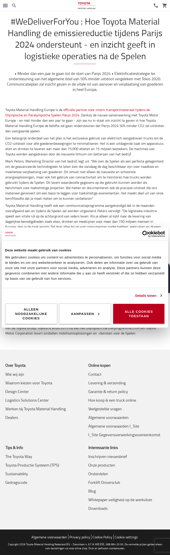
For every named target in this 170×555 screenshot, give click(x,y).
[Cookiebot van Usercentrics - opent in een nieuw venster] (145, 234)
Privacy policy (80, 537)
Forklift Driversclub (104, 482)
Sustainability (16, 473)
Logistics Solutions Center (27, 400)
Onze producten (101, 465)
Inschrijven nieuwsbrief (107, 456)
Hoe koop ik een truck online (112, 400)
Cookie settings (126, 537)
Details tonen (145, 295)
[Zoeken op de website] (14, 5)
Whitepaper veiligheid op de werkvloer (120, 499)
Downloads (98, 508)
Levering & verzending (107, 382)
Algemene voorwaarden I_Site (113, 426)
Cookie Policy (102, 537)
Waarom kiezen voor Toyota (28, 382)
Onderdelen (98, 473)
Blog (92, 491)
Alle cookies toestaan (139, 313)
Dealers (11, 417)
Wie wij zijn (14, 374)
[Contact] (155, 5)
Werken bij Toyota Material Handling (35, 408)
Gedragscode (16, 482)
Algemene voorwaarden (108, 417)
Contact (94, 374)
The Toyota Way (18, 456)
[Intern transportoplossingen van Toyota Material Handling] (86, 5)
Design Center (17, 391)
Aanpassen (85, 313)
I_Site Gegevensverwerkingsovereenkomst (124, 434)
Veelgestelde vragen (105, 408)
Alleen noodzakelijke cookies (31, 313)
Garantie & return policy (108, 391)
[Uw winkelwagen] (164, 5)
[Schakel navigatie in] (5, 5)
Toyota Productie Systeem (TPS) (32, 465)
